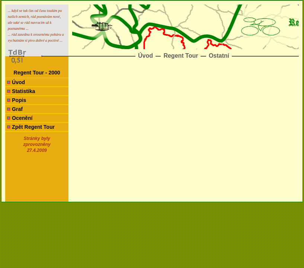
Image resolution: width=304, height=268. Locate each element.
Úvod (145, 55)
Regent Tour (180, 55)
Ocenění (22, 118)
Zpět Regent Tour (33, 127)
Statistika (23, 91)
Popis (19, 100)
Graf (17, 109)
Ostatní (219, 55)
